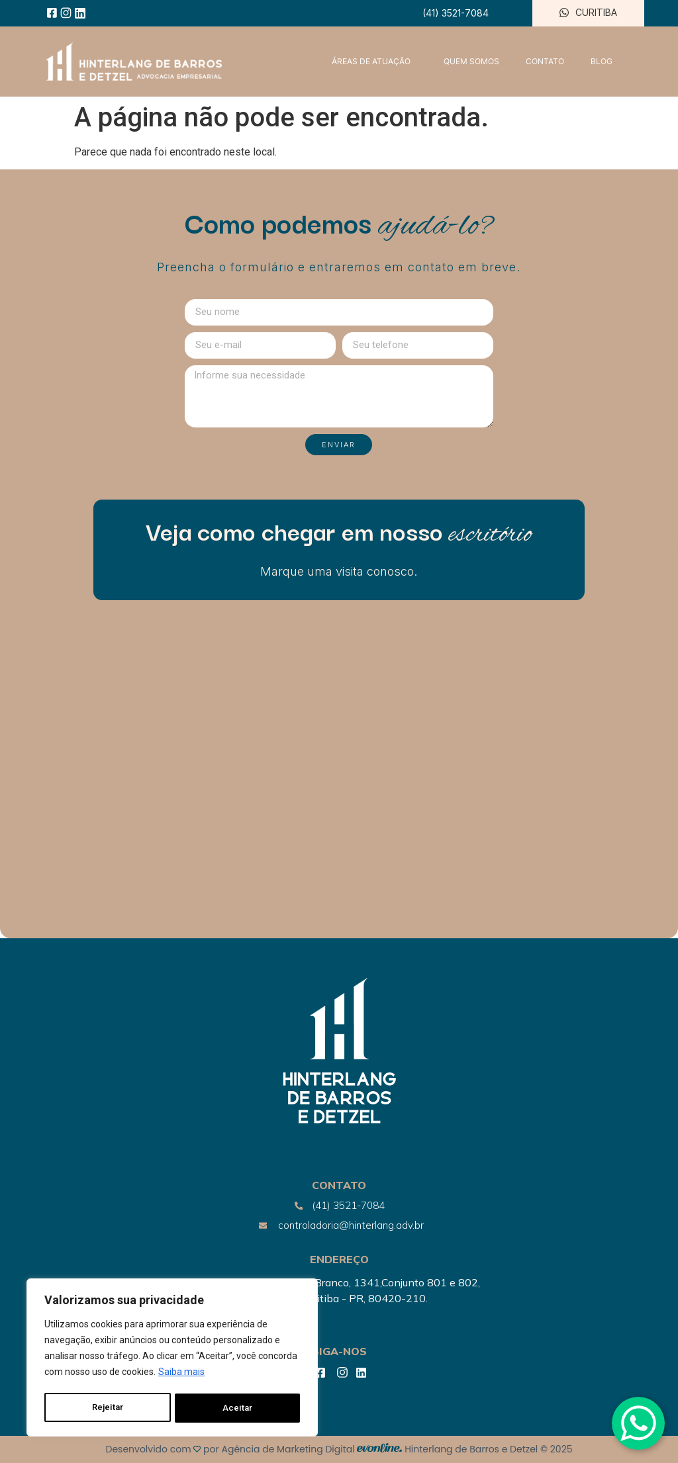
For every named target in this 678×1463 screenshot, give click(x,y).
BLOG (601, 61)
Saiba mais (181, 1375)
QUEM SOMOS (471, 61)
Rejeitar (107, 1408)
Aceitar (238, 1408)
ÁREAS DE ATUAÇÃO (374, 61)
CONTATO (545, 61)
